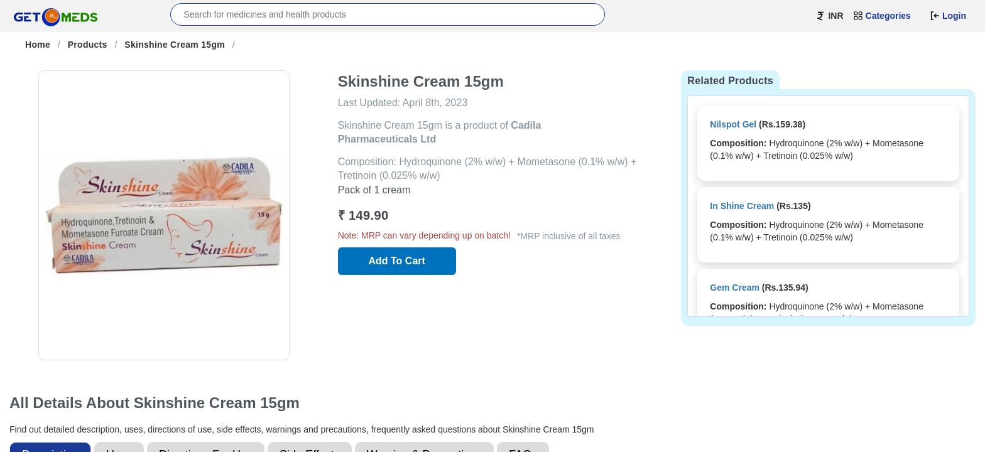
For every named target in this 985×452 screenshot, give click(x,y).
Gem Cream (734, 287)
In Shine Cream (742, 206)
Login (948, 16)
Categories (882, 16)
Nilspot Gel (733, 124)
